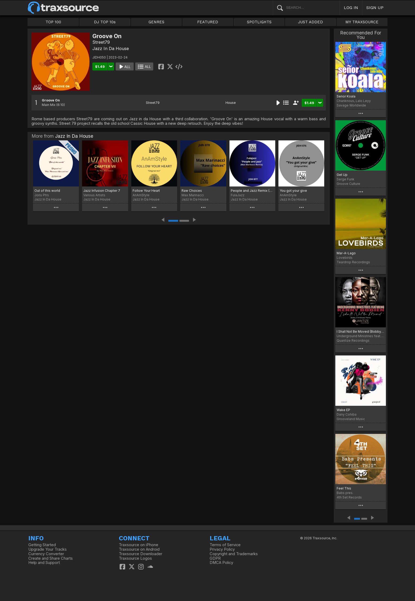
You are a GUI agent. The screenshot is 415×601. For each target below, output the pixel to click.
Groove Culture (348, 184)
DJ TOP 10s (105, 22)
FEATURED (207, 22)
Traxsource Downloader (140, 553)
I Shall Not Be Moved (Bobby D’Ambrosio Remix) (361, 331)
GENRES (156, 22)
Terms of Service (225, 544)
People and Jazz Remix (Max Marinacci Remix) (252, 191)
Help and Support (44, 562)
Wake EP (343, 410)
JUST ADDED (310, 22)
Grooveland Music (351, 419)
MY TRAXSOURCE (361, 22)
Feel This (344, 488)
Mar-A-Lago (346, 253)
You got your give (293, 191)
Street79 (101, 42)
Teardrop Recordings (353, 262)
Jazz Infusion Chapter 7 (101, 191)
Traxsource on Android (139, 549)
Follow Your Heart (146, 191)
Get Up (342, 175)
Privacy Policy (222, 549)
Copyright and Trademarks (234, 553)
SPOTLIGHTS (259, 22)
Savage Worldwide (351, 105)
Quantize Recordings (353, 340)
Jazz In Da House (110, 48)
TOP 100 (53, 22)
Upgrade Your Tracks (47, 549)
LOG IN (351, 7)
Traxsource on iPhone (138, 544)
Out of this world (47, 191)
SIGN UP (375, 7)
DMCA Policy (221, 562)
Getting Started (42, 544)
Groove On (51, 100)
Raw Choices (192, 191)
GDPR (215, 558)
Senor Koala (346, 96)
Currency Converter (46, 553)
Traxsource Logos (135, 558)
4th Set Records (349, 497)
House (230, 103)
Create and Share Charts (50, 558)
